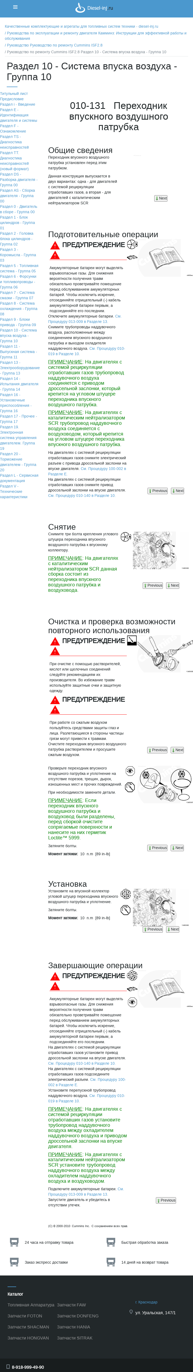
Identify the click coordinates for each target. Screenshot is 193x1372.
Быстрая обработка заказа (144, 1242)
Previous (157, 490)
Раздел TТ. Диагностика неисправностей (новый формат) (14, 161)
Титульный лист (14, 93)
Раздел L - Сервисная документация (19, 478)
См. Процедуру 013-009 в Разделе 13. (85, 319)
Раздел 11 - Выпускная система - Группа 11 (18, 352)
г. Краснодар (146, 1302)
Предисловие (12, 99)
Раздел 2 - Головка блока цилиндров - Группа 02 (16, 239)
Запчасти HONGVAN (28, 1338)
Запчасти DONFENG (78, 1316)
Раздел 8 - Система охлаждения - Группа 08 (18, 309)
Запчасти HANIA (73, 1327)
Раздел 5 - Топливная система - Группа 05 (19, 268)
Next (161, 198)
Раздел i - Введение (17, 104)
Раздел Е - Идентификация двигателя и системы (18, 115)
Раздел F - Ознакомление (13, 128)
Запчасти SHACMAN (28, 1327)
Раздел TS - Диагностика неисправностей (14, 142)
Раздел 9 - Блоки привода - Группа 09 (18, 322)
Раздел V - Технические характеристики (13, 492)
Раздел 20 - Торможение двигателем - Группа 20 (18, 462)
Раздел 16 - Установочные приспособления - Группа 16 (16, 403)
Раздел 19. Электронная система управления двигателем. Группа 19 (18, 438)
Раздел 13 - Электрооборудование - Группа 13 (20, 368)
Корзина (168, 9)
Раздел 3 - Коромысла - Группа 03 (18, 255)
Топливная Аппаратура (31, 1305)
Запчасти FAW (71, 1305)
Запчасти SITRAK (75, 1338)
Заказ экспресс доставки (46, 1262)
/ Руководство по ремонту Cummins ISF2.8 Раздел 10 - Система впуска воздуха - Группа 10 (85, 52)
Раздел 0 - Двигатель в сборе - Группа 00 (18, 209)
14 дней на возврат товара (145, 1262)
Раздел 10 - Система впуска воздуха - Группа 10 (18, 336)
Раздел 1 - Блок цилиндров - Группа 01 (17, 223)
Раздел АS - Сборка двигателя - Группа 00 (17, 196)
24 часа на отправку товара (49, 1242)
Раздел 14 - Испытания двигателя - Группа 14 (19, 384)
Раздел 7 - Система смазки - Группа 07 (17, 295)
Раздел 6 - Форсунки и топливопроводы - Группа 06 (18, 282)
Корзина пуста (174, 14)
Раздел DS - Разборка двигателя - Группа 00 (19, 180)
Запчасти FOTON (25, 1316)
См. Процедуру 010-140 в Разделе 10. (82, 495)
